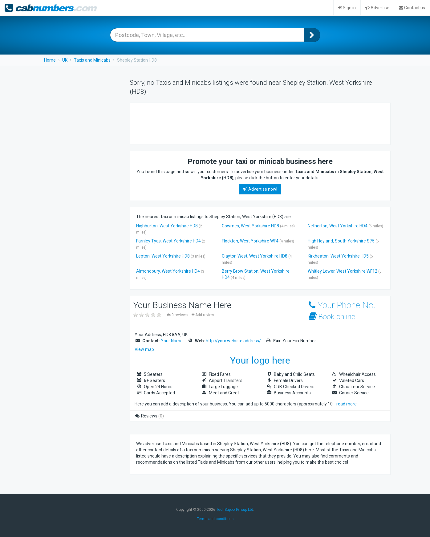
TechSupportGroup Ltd (234, 509)
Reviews (149, 415)
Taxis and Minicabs (92, 60)
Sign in (347, 7)
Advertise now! (260, 189)
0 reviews (178, 315)
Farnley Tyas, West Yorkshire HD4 (168, 240)
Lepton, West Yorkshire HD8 (163, 256)
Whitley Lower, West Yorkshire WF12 (342, 271)
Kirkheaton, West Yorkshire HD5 (338, 256)
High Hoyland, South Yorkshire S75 (341, 240)
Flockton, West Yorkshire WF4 (250, 240)
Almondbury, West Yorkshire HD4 (168, 271)
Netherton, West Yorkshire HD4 (337, 225)
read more (346, 403)
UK (64, 60)
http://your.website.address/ (233, 340)
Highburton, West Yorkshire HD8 (167, 225)
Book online (332, 316)
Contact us (412, 7)
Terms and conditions (215, 519)
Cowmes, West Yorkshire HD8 (250, 225)
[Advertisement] (248, 123)
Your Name (172, 340)
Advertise (377, 7)
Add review (203, 315)
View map (144, 349)
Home (50, 60)
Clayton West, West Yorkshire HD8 (254, 256)
